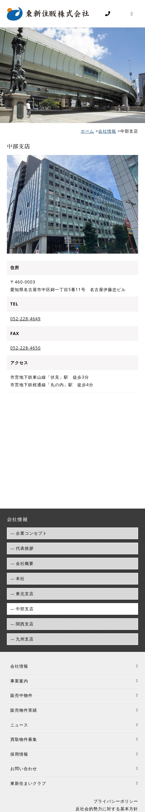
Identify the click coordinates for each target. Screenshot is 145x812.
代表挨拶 (25, 550)
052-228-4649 (25, 321)
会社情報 (107, 132)
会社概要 (25, 565)
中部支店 (25, 611)
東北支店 (25, 596)
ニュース (19, 727)
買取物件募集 (23, 741)
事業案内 (19, 683)
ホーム (87, 132)
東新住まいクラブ (28, 785)
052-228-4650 (25, 350)
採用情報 (19, 756)
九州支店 (25, 641)
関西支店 (25, 626)
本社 (20, 580)
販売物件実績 (23, 712)
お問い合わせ (23, 771)
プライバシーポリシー (115, 803)
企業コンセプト (31, 535)
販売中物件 (21, 697)
